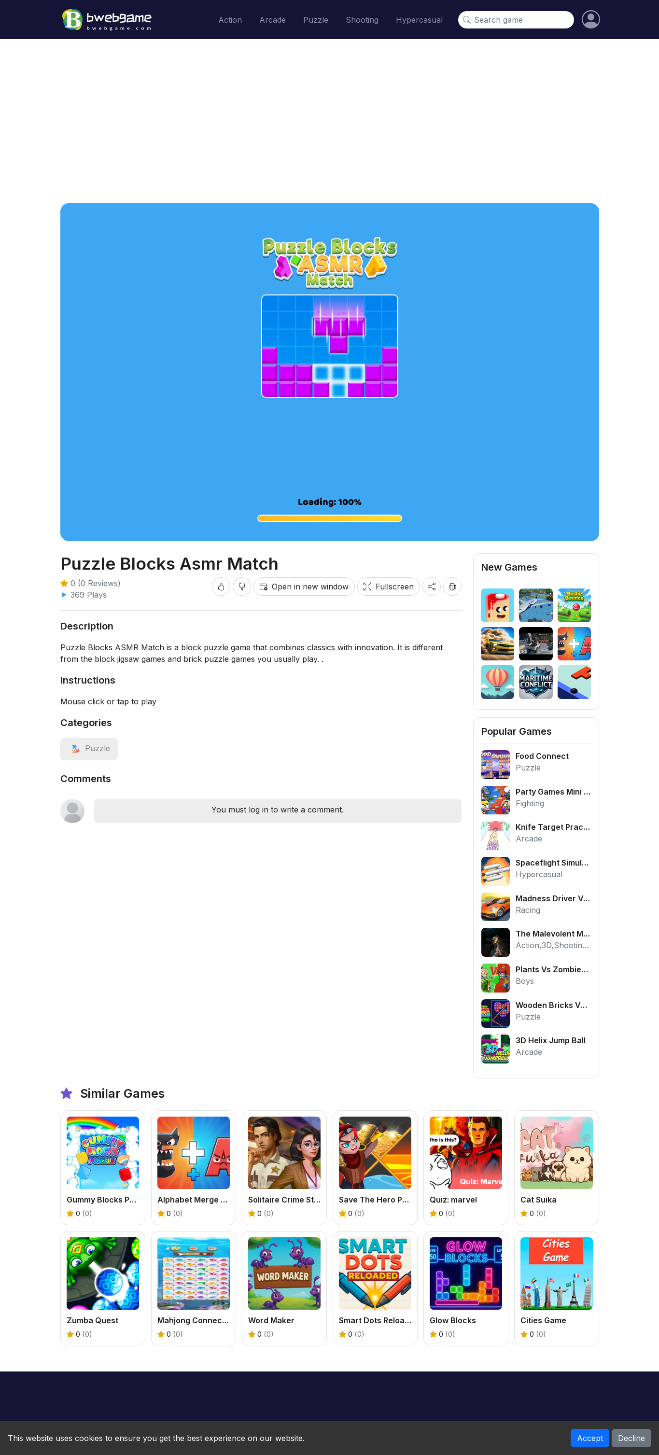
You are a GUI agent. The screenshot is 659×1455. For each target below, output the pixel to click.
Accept (590, 1438)
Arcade (272, 20)
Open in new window (304, 586)
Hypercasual (419, 20)
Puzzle (315, 20)
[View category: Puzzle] (89, 748)
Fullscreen (389, 586)
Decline (631, 1438)
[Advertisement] (329, 121)
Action (230, 20)
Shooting (362, 20)
